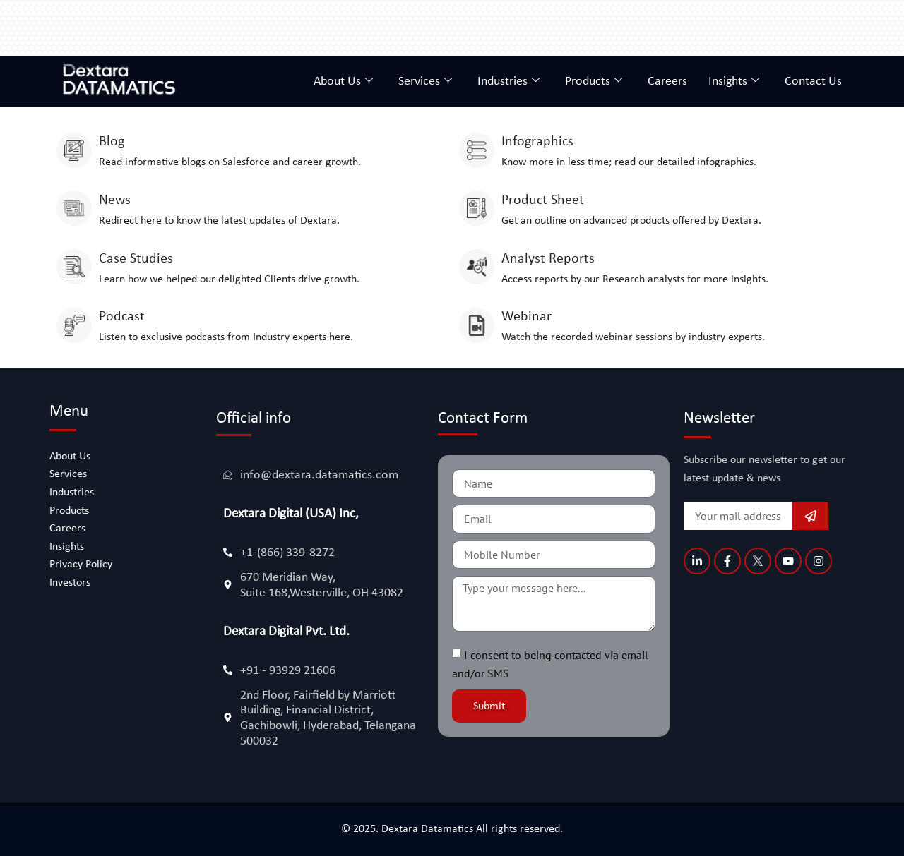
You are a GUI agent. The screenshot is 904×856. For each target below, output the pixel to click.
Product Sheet (542, 200)
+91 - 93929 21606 (287, 670)
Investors (69, 583)
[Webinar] (476, 325)
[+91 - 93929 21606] (227, 670)
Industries (508, 82)
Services (425, 82)
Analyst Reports (548, 259)
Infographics (537, 142)
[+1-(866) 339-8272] (227, 552)
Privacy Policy (80, 564)
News (115, 200)
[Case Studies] (74, 266)
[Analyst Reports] (476, 266)
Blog (111, 142)
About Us (343, 82)
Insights (733, 82)
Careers (667, 81)
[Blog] (74, 150)
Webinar (526, 317)
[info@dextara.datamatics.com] (227, 474)
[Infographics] (476, 150)
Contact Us (813, 81)
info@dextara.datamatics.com (319, 475)
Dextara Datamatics (428, 829)
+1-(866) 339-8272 (287, 553)
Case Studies (136, 259)
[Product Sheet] (476, 208)
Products (593, 82)
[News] (74, 208)
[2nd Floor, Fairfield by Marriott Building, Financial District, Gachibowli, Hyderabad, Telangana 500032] (227, 717)
